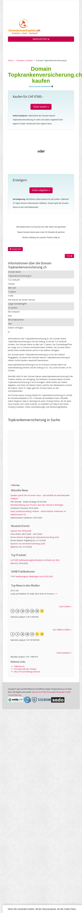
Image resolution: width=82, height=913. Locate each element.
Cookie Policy (70, 909)
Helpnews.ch (19, 666)
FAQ (69, 256)
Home (10, 60)
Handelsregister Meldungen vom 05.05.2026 (34, 576)
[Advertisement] (25, 458)
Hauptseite (15, 249)
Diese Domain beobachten (40, 86)
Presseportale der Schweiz (25, 669)
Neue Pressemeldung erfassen (27, 671)
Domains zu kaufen (24, 60)
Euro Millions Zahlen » (62, 629)
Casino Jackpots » (64, 652)
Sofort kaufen (41, 106)
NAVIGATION (41, 39)
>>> (55, 593)
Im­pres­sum (36, 692)
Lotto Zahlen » (65, 606)
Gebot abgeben (41, 190)
